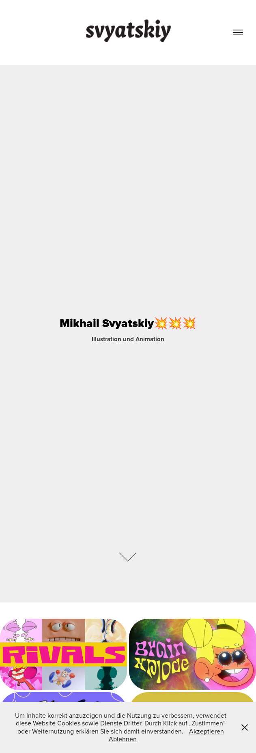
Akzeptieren (206, 731)
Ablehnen (123, 738)
